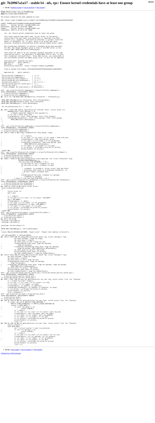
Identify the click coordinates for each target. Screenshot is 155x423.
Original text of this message (11, 419)
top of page (15, 415)
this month (40, 7)
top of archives (29, 7)
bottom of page (16, 7)
